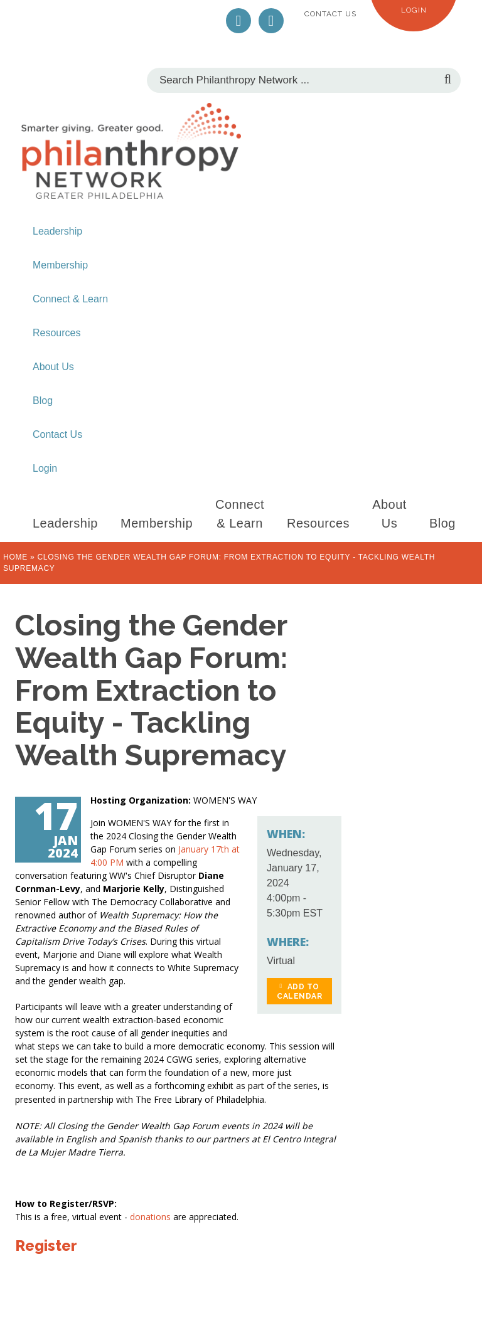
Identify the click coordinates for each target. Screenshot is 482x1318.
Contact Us (330, 13)
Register (46, 1245)
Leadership (57, 231)
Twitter (238, 20)
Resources (56, 332)
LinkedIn (271, 20)
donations (151, 1217)
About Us (53, 366)
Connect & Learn (70, 299)
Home (15, 557)
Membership (60, 265)
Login (414, 10)
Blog (43, 400)
